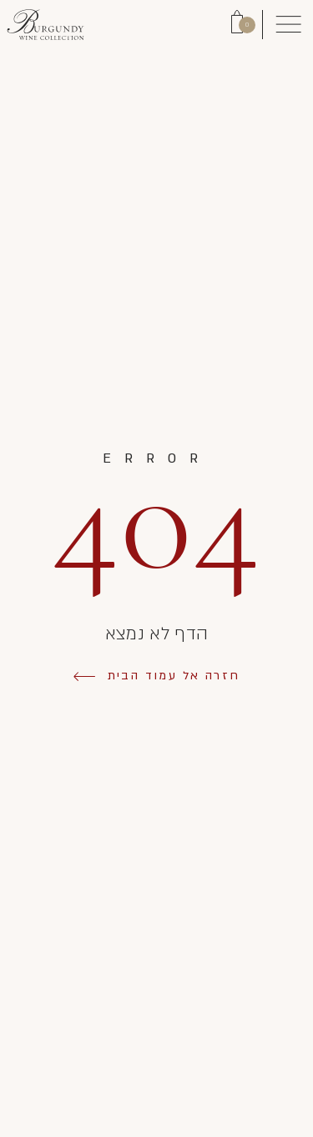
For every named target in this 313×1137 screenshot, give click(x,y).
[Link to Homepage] (45, 24)
